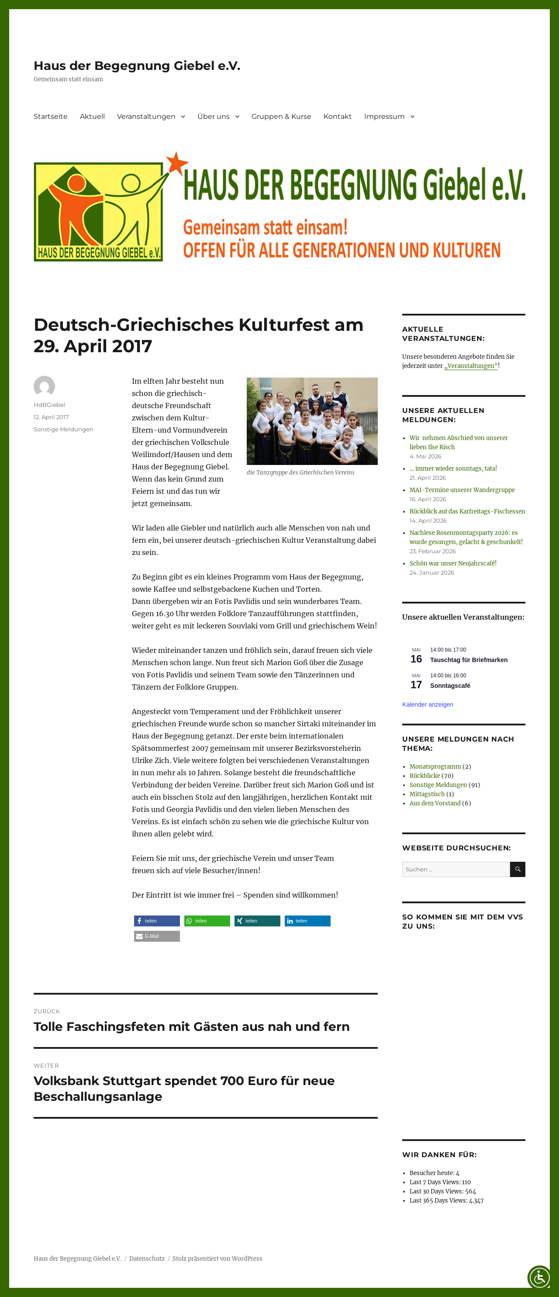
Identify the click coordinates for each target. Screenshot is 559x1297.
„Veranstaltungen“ (471, 366)
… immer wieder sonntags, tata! (453, 468)
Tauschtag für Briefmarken (468, 659)
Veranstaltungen (146, 116)
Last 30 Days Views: (437, 1191)
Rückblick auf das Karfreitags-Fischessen (467, 511)
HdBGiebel (50, 404)
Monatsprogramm (435, 766)
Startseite (51, 116)
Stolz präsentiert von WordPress (217, 1258)
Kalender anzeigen (427, 704)
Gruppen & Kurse (281, 116)
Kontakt (338, 116)
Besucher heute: (433, 1173)
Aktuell (92, 116)
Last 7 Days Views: (436, 1182)
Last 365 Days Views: (439, 1200)
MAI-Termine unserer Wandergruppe (462, 490)
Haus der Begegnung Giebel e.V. (137, 65)
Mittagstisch (427, 794)
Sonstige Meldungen (63, 429)
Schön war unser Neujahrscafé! (453, 563)
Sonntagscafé (450, 685)
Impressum (384, 116)
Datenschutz (147, 1258)
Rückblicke (425, 776)
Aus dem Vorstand (435, 803)
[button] (157, 921)
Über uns (213, 116)
